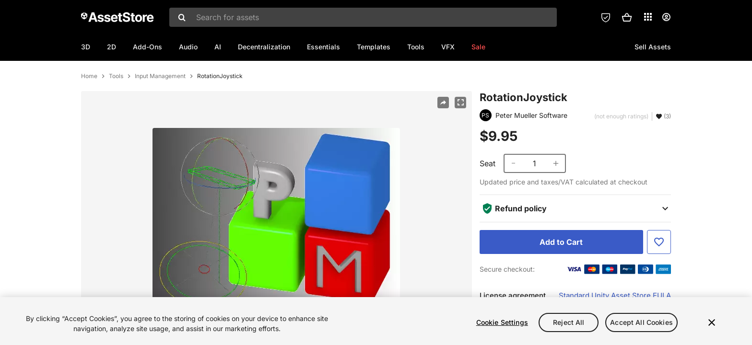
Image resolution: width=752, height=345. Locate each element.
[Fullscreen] (460, 133)
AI (217, 47)
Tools (415, 47)
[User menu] (666, 17)
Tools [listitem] (116, 107)
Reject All (568, 322)
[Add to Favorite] (659, 273)
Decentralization (264, 47)
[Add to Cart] (561, 273)
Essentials (323, 47)
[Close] (711, 322)
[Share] (443, 133)
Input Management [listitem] (160, 107)
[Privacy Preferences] (605, 17)
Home (89, 107)
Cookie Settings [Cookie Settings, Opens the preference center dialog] (502, 322)
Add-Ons (147, 47)
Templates (373, 47)
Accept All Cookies (641, 322)
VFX (448, 47)
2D (111, 47)
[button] (627, 17)
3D (85, 47)
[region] (376, 321)
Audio (188, 47)
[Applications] (648, 17)
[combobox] (363, 17)
